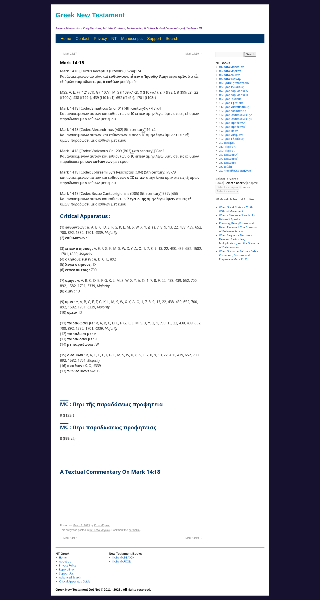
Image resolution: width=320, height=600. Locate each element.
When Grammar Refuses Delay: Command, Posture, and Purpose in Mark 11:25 (238, 255)
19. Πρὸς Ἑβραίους (231, 139)
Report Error (67, 569)
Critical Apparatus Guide (74, 581)
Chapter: (252, 183)
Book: (219, 183)
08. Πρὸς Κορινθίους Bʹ (233, 95)
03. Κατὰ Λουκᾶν (229, 75)
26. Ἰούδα (225, 167)
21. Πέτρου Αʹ (227, 147)
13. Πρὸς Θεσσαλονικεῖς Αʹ (236, 115)
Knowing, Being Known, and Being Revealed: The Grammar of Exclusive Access (238, 227)
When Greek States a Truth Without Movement (236, 209)
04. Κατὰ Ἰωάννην (230, 79)
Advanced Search (70, 577)
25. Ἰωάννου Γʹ (228, 163)
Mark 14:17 (68, 53)
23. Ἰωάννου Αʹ (228, 155)
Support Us (66, 573)
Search (172, 38)
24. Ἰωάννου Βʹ (228, 159)
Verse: (247, 187)
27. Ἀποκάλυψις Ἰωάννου (235, 171)
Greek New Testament (90, 15)
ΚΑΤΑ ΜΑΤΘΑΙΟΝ (123, 557)
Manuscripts (132, 38)
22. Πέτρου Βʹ (227, 151)
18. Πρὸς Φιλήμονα (231, 135)
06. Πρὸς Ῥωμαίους (231, 87)
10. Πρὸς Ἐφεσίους (231, 103)
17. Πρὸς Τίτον (228, 131)
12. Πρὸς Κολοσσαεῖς (232, 111)
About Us (65, 561)
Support (154, 38)
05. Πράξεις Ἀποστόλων (234, 83)
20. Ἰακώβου (227, 143)
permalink (134, 530)
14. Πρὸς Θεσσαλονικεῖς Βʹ (236, 119)
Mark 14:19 (194, 53)
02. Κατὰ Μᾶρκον (100, 530)
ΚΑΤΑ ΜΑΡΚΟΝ (121, 561)
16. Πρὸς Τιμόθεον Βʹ (232, 127)
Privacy (100, 38)
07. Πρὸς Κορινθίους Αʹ (233, 91)
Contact (82, 38)
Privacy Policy (67, 565)
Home (65, 38)
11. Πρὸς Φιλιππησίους (234, 107)
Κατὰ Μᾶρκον (102, 525)
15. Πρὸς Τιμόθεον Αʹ (232, 123)
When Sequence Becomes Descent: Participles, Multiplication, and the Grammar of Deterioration (239, 241)
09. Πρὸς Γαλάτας (230, 99)
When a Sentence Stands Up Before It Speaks (237, 217)
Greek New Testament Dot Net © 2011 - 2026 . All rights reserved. (103, 589)
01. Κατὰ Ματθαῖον (231, 67)
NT (114, 38)
